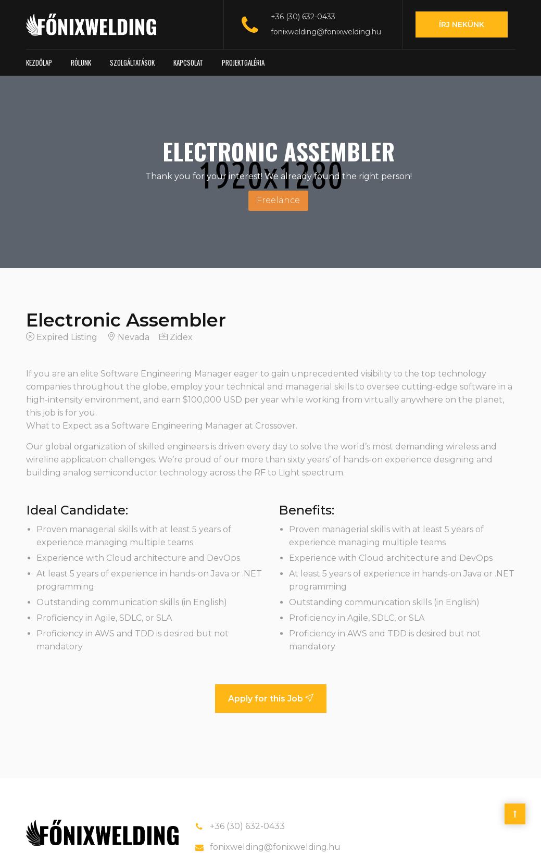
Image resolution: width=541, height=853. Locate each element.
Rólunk (81, 62)
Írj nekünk (461, 24)
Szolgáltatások (132, 62)
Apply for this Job (270, 699)
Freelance (278, 200)
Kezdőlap (39, 62)
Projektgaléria (243, 62)
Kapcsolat (188, 62)
